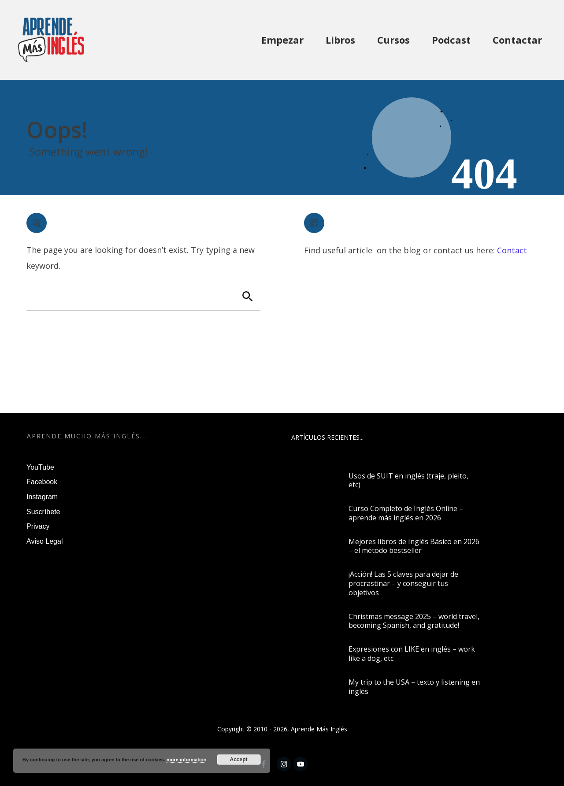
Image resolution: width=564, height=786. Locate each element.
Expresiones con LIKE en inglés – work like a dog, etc (412, 653)
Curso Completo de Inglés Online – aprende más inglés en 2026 (406, 513)
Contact (512, 250)
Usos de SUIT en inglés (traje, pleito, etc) (408, 480)
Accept (239, 759)
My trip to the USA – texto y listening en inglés (414, 686)
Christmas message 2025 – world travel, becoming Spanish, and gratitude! (414, 621)
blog (412, 250)
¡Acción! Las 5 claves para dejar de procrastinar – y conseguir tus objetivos (403, 583)
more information (186, 759)
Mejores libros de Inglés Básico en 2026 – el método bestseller (414, 546)
